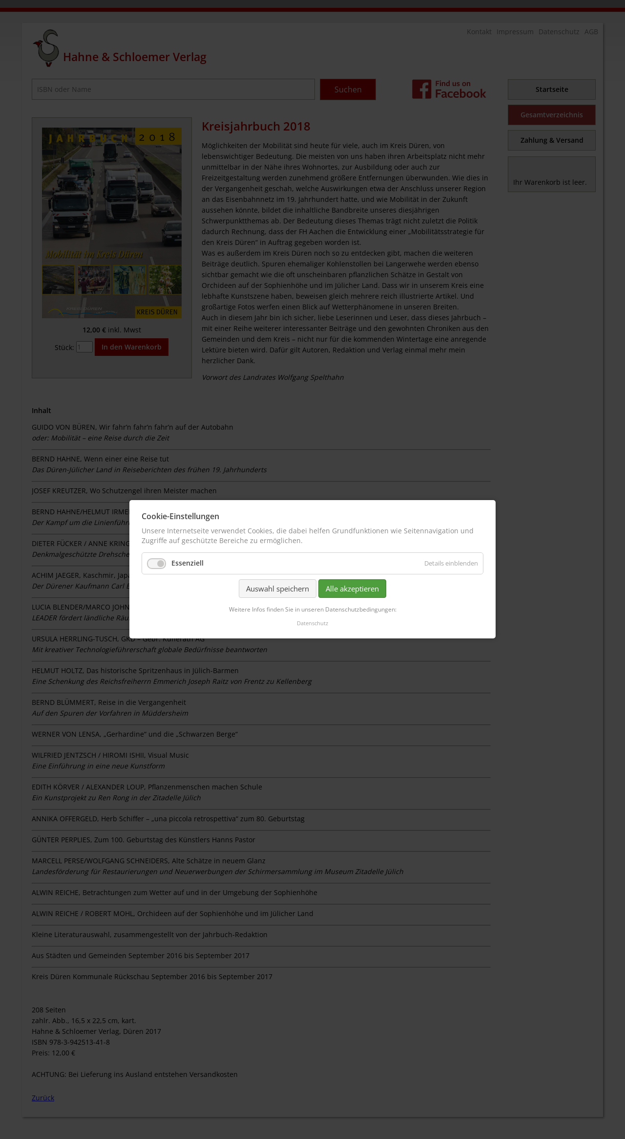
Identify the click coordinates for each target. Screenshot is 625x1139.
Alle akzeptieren (352, 588)
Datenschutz (312, 623)
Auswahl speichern (277, 588)
